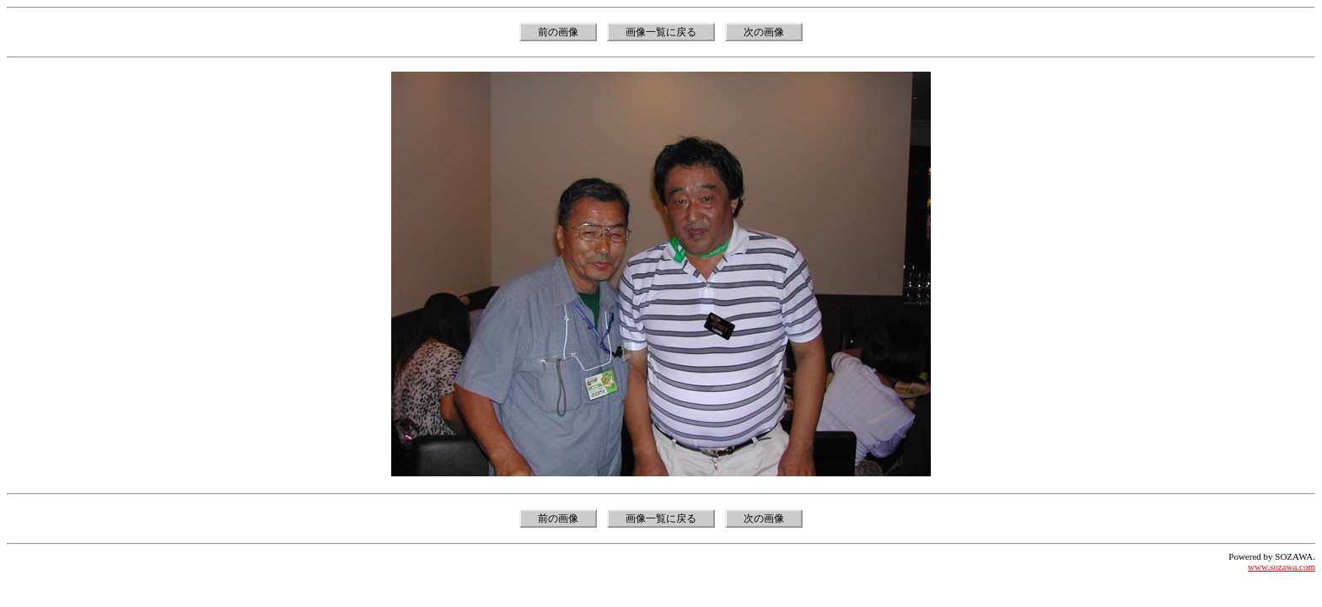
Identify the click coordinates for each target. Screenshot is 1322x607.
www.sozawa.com (1281, 566)
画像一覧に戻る (661, 32)
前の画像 (558, 32)
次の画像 (764, 32)
